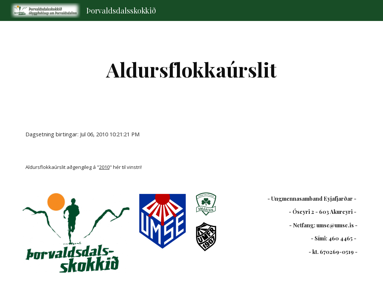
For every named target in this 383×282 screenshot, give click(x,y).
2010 (104, 167)
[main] (191, 69)
